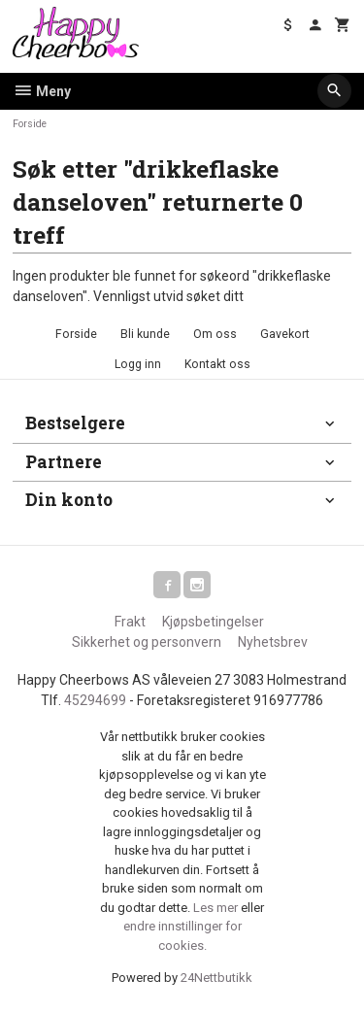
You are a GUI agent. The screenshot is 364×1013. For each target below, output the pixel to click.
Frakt (130, 621)
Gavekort (285, 334)
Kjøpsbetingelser (213, 621)
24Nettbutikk (216, 977)
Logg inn (138, 364)
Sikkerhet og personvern (146, 642)
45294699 (95, 700)
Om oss (215, 334)
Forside (30, 124)
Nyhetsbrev (273, 642)
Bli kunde (145, 334)
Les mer (217, 907)
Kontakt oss (217, 364)
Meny (42, 91)
